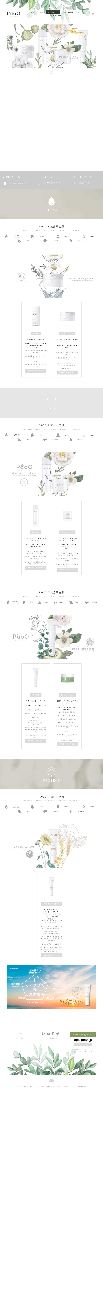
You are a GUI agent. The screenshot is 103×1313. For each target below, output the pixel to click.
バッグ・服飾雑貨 (68, 12)
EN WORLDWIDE (55, 15)
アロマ (78, 12)
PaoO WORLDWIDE (60, 1087)
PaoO (41, 12)
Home (33, 12)
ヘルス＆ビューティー (52, 12)
